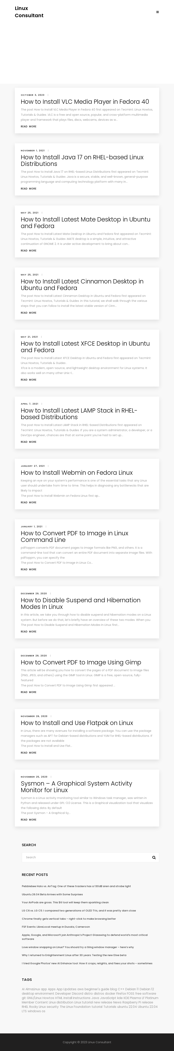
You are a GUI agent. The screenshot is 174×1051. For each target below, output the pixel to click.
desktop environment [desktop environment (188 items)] (38, 993)
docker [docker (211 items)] (110, 993)
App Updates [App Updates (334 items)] (66, 989)
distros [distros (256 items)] (99, 993)
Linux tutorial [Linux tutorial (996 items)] (83, 1002)
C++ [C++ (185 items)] (121, 989)
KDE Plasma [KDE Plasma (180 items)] (132, 998)
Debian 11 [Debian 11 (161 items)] (132, 989)
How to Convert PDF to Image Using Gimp (81, 662)
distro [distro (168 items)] (88, 993)
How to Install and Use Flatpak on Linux (77, 723)
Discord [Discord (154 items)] (77, 993)
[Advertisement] (87, 49)
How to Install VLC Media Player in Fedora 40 (85, 102)
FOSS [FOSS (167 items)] (130, 993)
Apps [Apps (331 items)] (52, 989)
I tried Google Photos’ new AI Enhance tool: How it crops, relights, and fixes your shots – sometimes (87, 963)
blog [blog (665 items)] (113, 989)
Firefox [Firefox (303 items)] (121, 993)
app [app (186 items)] (44, 989)
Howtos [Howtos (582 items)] (48, 998)
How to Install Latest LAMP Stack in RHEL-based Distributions (79, 413)
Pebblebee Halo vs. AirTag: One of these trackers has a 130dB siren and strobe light (76, 886)
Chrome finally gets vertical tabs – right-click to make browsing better (69, 919)
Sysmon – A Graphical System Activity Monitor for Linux (76, 786)
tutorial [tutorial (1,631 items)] (97, 1007)
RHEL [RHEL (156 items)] (25, 1007)
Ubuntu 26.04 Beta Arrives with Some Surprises (52, 894)
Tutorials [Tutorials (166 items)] (109, 1007)
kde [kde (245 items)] (120, 998)
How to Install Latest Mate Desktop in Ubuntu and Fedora (86, 222)
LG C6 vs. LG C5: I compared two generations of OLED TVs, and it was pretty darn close (79, 910)
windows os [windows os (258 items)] (36, 1011)
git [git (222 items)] (24, 998)
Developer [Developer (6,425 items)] (63, 993)
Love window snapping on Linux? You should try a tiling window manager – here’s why (78, 947)
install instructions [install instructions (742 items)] (77, 998)
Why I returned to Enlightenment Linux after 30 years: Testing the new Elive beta (74, 955)
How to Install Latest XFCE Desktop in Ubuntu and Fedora (85, 346)
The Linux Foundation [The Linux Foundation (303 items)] (75, 1007)
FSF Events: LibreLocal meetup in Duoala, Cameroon (56, 927)
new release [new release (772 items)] (103, 1002)
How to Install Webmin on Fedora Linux (77, 473)
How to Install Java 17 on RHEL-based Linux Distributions (82, 160)
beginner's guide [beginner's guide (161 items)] (97, 989)
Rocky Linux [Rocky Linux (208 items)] (37, 1007)
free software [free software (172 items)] (145, 993)
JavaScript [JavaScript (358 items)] (108, 998)
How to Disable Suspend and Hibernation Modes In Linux (81, 603)
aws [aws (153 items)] (80, 989)
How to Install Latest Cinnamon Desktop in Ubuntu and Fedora (82, 284)
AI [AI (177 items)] (23, 989)
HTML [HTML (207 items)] (59, 998)
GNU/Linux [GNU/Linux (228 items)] (34, 998)
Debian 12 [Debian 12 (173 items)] (147, 989)
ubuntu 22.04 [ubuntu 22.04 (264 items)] (127, 1007)
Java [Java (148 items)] (95, 998)
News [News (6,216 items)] (117, 1002)
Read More (28, 126)
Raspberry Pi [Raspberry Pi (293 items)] (131, 1002)
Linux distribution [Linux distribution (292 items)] (61, 1002)
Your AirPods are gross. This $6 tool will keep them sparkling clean (65, 902)
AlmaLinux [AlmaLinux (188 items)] (32, 989)
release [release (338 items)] (147, 1002)
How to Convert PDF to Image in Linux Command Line (74, 536)
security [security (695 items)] (53, 1007)
